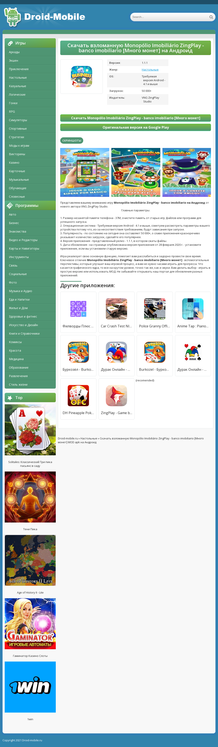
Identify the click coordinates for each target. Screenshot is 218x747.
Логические (17, 94)
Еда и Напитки (19, 299)
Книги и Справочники (24, 333)
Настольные (18, 77)
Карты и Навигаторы (24, 248)
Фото (13, 282)
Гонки (13, 103)
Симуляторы (18, 120)
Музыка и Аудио (20, 291)
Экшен (13, 60)
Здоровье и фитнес (23, 316)
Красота (15, 350)
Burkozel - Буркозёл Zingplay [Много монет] (155, 369)
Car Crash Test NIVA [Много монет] (116, 326)
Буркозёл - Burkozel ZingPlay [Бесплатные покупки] (78, 369)
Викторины (17, 154)
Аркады (14, 52)
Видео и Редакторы (23, 240)
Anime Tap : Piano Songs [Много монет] (193, 326)
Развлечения (18, 376)
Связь (13, 265)
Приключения (19, 69)
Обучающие (17, 188)
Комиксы (15, 342)
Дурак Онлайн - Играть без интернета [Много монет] (193, 369)
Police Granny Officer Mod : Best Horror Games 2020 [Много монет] (155, 326)
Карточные (17, 171)
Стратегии (16, 137)
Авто (12, 214)
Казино (14, 162)
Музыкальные (19, 180)
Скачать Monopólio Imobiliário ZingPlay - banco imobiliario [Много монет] (135, 118)
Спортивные (18, 128)
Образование (19, 367)
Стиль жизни (18, 384)
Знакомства (17, 231)
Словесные (17, 197)
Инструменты (19, 257)
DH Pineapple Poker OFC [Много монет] (78, 412)
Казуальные (17, 86)
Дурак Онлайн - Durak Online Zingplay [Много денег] (116, 369)
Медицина (16, 359)
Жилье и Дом (18, 308)
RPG (12, 111)
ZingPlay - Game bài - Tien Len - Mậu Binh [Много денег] (116, 412)
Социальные (18, 274)
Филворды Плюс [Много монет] (78, 326)
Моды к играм (19, 145)
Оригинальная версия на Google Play (136, 127)
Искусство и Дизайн (23, 325)
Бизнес (14, 223)
